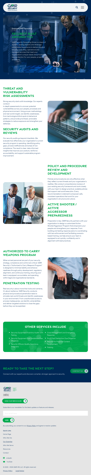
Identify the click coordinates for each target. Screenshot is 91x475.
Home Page (7, 434)
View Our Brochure (13, 401)
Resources (6, 449)
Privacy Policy (31, 426)
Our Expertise (7, 441)
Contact (6, 453)
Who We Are (7, 438)
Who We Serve (8, 445)
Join (6, 420)
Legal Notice (20, 471)
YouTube (7, 462)
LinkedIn (7, 458)
